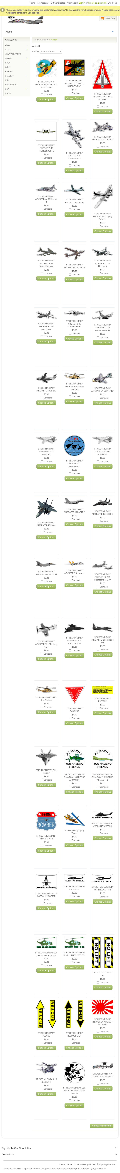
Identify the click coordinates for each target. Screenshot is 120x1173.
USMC (8, 49)
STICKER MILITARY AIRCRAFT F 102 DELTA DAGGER (102, 96)
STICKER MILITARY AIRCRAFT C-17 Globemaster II (74, 324)
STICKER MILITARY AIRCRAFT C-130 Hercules (102, 263)
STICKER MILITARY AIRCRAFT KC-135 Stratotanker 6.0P (102, 577)
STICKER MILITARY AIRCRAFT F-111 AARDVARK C (74, 463)
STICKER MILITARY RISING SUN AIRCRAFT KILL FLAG (102, 1022)
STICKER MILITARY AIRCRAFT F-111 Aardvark (46, 451)
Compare (48, 94)
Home (32, 2)
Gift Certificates (57, 2)
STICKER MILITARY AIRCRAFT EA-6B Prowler (102, 389)
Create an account (96, 2)
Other (8, 67)
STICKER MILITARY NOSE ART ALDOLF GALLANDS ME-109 (74, 1090)
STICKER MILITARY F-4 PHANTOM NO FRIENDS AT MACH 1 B (102, 777)
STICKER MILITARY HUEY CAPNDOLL (74, 888)
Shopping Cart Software (78, 1168)
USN (7, 80)
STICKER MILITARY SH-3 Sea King (46, 1080)
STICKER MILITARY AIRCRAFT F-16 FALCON (46, 573)
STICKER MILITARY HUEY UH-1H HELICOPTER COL (74, 954)
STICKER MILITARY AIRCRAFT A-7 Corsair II (102, 138)
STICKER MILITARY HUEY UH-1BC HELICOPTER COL (46, 955)
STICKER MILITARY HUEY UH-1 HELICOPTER (102, 888)
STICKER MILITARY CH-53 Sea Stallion (46, 698)
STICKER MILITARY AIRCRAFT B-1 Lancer (74, 201)
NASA (7, 62)
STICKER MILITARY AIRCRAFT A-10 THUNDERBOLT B (46, 148)
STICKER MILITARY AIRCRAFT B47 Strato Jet (74, 266)
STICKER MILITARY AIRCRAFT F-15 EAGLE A (74, 510)
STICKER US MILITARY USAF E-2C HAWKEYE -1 (102, 1075)
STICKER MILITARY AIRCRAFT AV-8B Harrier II (46, 199)
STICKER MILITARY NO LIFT (102, 974)
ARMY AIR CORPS (13, 54)
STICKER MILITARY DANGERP (74, 709)
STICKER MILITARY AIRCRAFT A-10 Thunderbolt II (74, 155)
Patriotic (9, 71)
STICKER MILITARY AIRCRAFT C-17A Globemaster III (102, 327)
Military (45, 39)
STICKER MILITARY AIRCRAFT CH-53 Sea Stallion (74, 386)
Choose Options (46, 99)
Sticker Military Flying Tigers (74, 831)
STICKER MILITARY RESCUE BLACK (74, 1034)
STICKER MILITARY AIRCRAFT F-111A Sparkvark (102, 451)
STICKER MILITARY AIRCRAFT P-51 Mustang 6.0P (46, 644)
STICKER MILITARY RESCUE (46, 1034)
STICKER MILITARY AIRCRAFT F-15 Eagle (46, 524)
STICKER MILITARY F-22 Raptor (46, 771)
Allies (7, 45)
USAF (7, 88)
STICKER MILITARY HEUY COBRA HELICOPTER (46, 894)
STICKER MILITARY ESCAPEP (102, 699)
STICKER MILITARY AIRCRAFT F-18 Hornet (74, 571)
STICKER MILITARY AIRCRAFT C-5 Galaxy (46, 389)
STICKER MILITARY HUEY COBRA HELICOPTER (102, 824)
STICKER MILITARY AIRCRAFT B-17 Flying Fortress (102, 216)
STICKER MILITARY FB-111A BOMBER (46, 837)
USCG (8, 93)
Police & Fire (11, 84)
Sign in (82, 2)
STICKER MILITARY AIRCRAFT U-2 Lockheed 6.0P (103, 640)
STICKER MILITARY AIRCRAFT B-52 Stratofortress (46, 263)
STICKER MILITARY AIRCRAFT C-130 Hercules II (46, 326)
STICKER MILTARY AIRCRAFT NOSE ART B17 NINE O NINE (46, 84)
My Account (43, 2)
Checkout (112, 2)
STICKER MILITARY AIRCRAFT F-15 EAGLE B (102, 512)
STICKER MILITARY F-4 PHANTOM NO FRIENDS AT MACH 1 (74, 777)
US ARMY (9, 75)
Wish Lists (72, 2)
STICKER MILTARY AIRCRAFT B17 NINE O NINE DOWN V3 (74, 83)
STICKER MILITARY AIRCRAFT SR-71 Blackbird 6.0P (74, 640)
